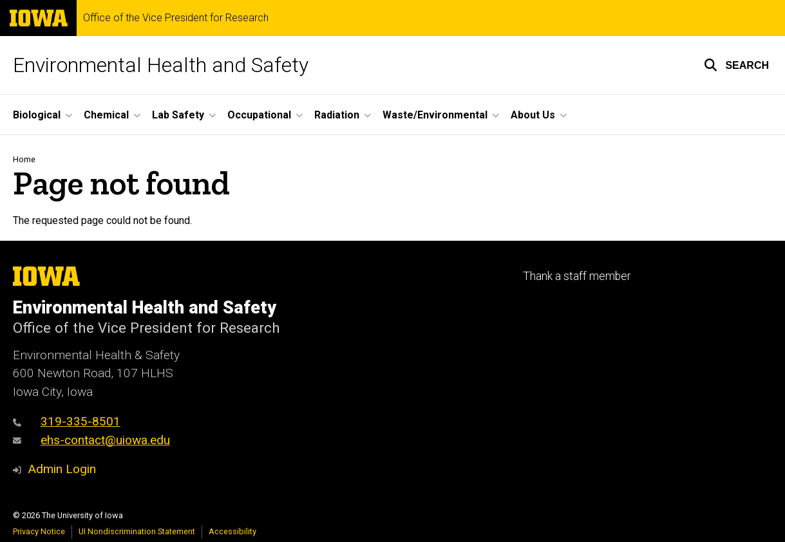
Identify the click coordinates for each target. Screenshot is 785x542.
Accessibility (232, 531)
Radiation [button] (336, 115)
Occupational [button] (259, 115)
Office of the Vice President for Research (176, 18)
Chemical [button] (106, 115)
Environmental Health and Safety (160, 65)
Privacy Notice (39, 531)
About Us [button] (533, 115)
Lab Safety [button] (178, 115)
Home (24, 159)
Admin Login (62, 469)
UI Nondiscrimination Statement (137, 531)
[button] (736, 65)
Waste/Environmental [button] (435, 115)
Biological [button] (37, 115)
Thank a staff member (576, 276)
